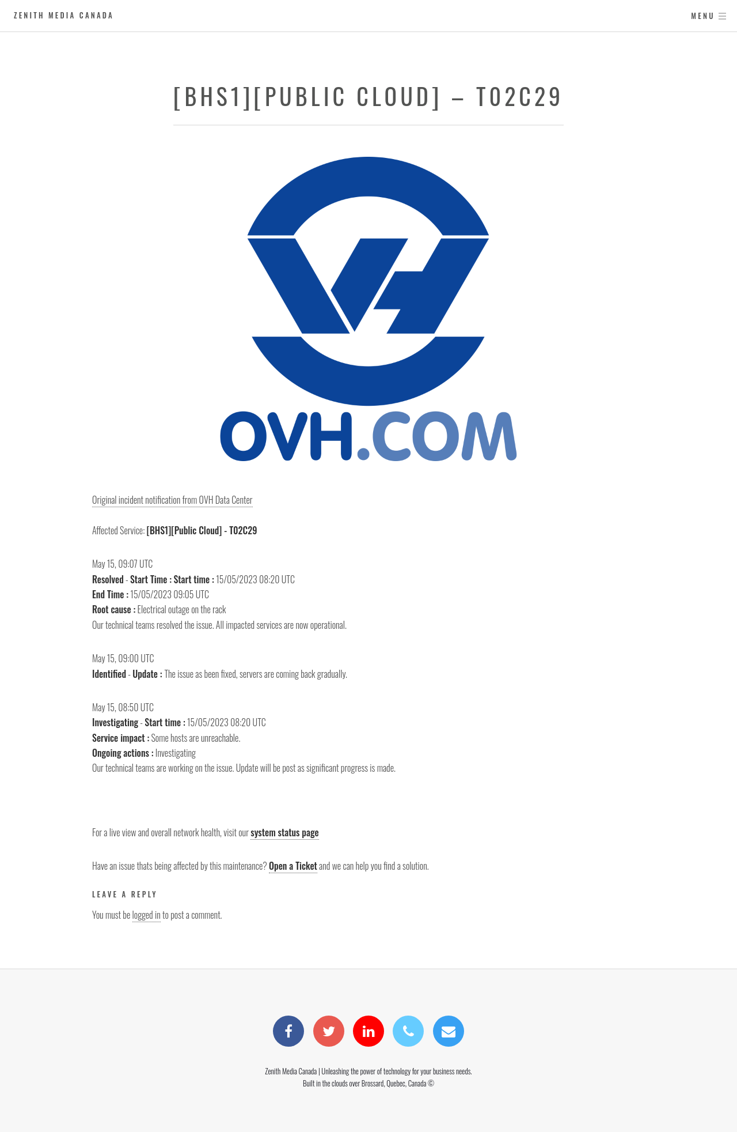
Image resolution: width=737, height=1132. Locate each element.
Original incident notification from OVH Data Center (172, 500)
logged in (146, 915)
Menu (703, 15)
